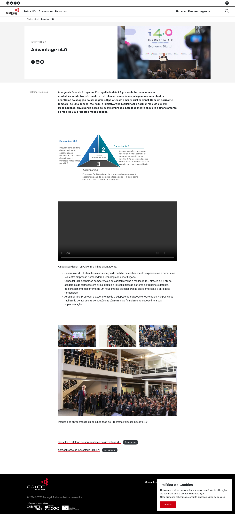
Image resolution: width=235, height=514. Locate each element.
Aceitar (168, 504)
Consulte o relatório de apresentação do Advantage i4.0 (89, 442)
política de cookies (215, 497)
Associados (46, 11)
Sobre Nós (30, 11)
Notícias (181, 11)
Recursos (61, 11)
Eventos (193, 11)
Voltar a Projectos (37, 92)
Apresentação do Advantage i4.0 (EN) (79, 450)
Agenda (205, 11)
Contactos (151, 482)
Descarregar (130, 442)
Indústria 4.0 (38, 42)
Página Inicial (33, 19)
